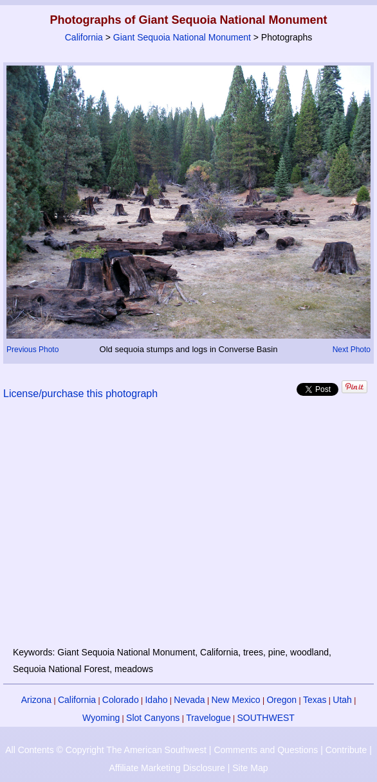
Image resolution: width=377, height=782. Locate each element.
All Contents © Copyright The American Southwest (106, 750)
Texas (315, 700)
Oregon (281, 700)
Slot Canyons (152, 718)
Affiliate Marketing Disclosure (167, 768)
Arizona (36, 700)
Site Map (250, 768)
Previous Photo (32, 349)
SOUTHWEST (265, 718)
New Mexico (235, 700)
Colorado (120, 700)
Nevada (189, 700)
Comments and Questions (266, 750)
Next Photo (352, 349)
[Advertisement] (189, 531)
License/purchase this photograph (80, 393)
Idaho (156, 700)
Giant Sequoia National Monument (182, 37)
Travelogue (208, 718)
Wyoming (101, 718)
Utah (342, 700)
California (84, 37)
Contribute (346, 750)
